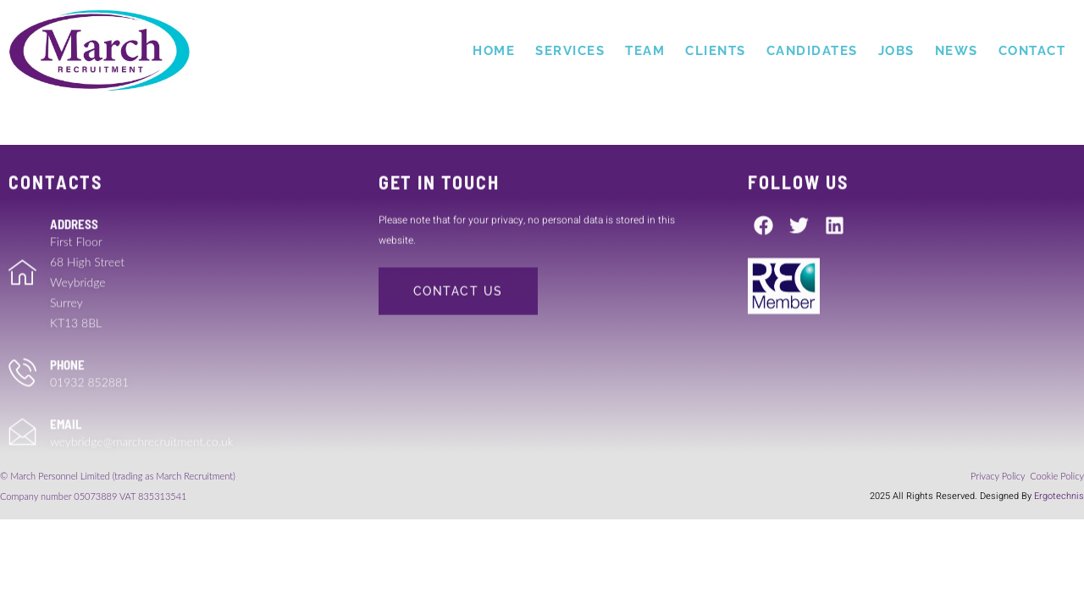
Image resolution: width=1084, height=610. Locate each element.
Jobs (896, 50)
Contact (1032, 50)
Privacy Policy (999, 475)
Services (570, 50)
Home (494, 50)
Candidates (812, 50)
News (956, 50)
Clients (715, 50)
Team (645, 50)
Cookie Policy (1057, 475)
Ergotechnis (1059, 496)
